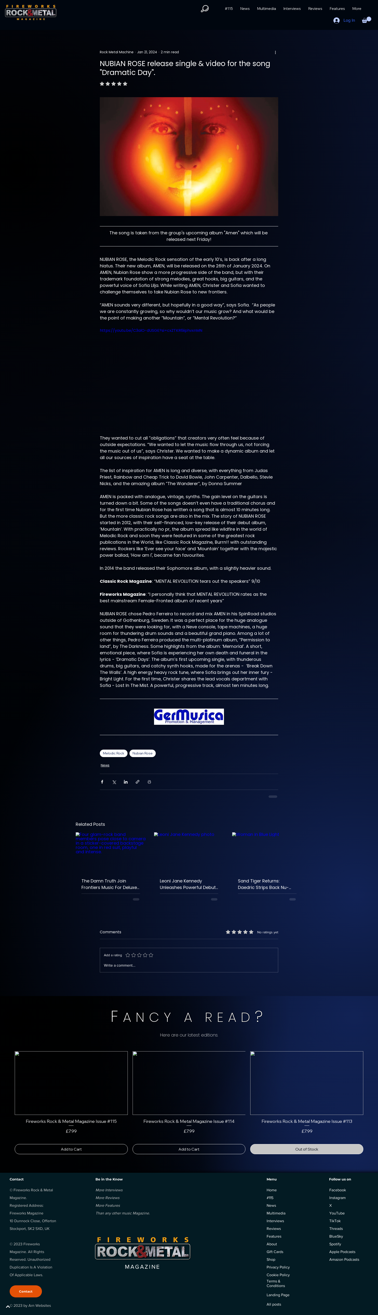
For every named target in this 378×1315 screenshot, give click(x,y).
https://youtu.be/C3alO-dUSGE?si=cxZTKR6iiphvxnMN (151, 330)
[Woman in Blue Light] (267, 852)
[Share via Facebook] (102, 782)
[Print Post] (149, 782)
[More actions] (275, 52)
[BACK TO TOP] (21, 1306)
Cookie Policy (278, 1275)
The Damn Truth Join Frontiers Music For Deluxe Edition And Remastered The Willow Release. (109, 884)
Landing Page (278, 1295)
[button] (205, 8)
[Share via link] (137, 782)
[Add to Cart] (71, 1149)
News (105, 765)
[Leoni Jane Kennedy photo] (189, 852)
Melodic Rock (113, 753)
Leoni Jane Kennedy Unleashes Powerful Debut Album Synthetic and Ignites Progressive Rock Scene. (188, 884)
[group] (189, 1102)
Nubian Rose (143, 753)
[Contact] (26, 1291)
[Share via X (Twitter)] (114, 782)
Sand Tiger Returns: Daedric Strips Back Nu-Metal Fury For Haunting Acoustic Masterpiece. (263, 884)
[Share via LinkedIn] (125, 782)
